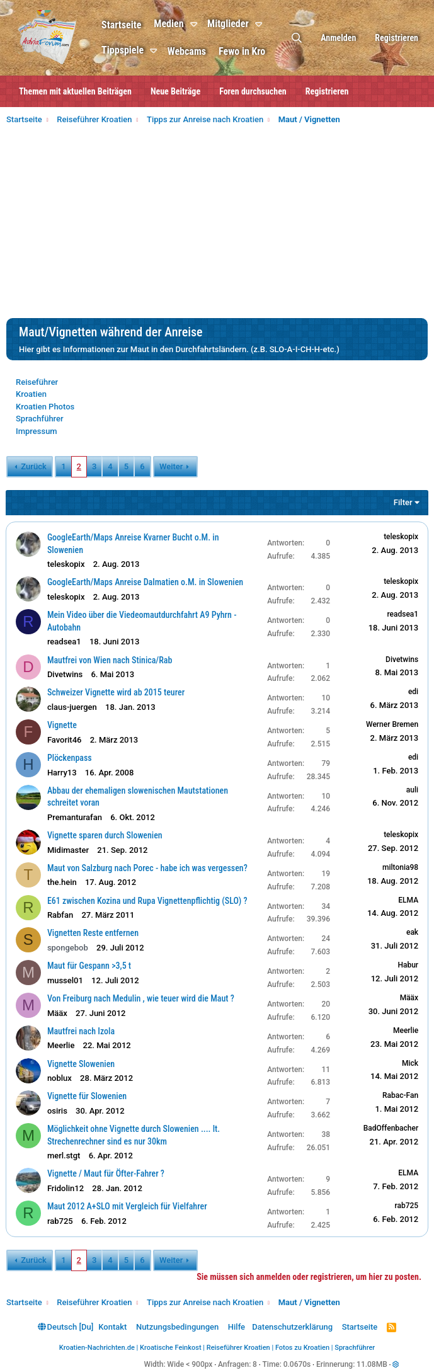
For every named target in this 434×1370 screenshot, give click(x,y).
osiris (58, 1111)
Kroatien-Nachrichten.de (97, 1348)
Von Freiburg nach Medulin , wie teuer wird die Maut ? (141, 998)
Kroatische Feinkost (171, 1348)
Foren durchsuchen (253, 91)
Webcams (190, 51)
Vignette (62, 725)
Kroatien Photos (45, 406)
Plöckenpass (70, 758)
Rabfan (61, 915)
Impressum (36, 431)
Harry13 (62, 772)
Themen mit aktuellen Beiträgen (75, 91)
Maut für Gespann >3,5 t (90, 966)
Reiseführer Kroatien (238, 1348)
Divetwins (65, 674)
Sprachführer (40, 418)
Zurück (33, 466)
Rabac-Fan (400, 1095)
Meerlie (61, 1045)
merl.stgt (64, 1155)
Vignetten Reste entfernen (93, 933)
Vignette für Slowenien (87, 1096)
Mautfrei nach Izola (81, 1031)
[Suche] (296, 38)
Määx (58, 1013)
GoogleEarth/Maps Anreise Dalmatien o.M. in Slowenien (146, 582)
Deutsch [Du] (65, 1327)
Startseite (125, 25)
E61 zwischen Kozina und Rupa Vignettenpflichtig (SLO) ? (148, 901)
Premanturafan (75, 817)
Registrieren (327, 91)
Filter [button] (402, 502)
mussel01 (66, 980)
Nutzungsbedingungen (177, 1327)
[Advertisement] (217, 223)
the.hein (62, 882)
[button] (199, 24)
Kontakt (112, 1327)
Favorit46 (65, 740)
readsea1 (65, 641)
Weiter (171, 466)
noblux (60, 1078)
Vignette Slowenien (81, 1064)
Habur (407, 965)
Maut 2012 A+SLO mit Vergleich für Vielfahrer (128, 1206)
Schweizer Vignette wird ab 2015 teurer (116, 692)
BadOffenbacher (390, 1128)
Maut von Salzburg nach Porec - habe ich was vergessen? (148, 868)
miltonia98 (400, 867)
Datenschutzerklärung (292, 1327)
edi (413, 691)
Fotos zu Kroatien (302, 1348)
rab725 (61, 1221)
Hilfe (236, 1327)
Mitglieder (232, 24)
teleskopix (67, 564)
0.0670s (297, 1364)
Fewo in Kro (245, 51)
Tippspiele (126, 50)
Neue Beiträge (175, 91)
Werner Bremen (391, 724)
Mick (409, 1063)
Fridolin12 (66, 1188)
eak (412, 932)
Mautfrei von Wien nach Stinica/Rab (110, 660)
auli (412, 789)
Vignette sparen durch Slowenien (105, 835)
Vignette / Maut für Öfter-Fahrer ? (106, 1173)
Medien (172, 24)
